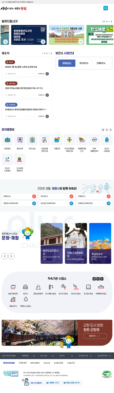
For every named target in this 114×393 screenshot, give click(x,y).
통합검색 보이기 (105, 8)
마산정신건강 (57, 203)
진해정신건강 (94, 203)
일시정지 (109, 21)
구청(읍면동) (23, 358)
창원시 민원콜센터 (36, 385)
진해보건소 (101, 63)
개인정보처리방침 (9, 365)
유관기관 (60, 358)
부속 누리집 (42, 358)
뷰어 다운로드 (35, 365)
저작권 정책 (22, 365)
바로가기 (92, 338)
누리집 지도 (71, 365)
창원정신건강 (19, 203)
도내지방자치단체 (101, 358)
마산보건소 (83, 63)
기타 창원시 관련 (82, 358)
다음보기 (111, 21)
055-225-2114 (72, 385)
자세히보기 (43, 73)
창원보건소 (66, 63)
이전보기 (107, 21)
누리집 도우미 (58, 365)
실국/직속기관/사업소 (7, 358)
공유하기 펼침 (24, 41)
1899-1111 (54, 385)
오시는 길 (47, 365)
